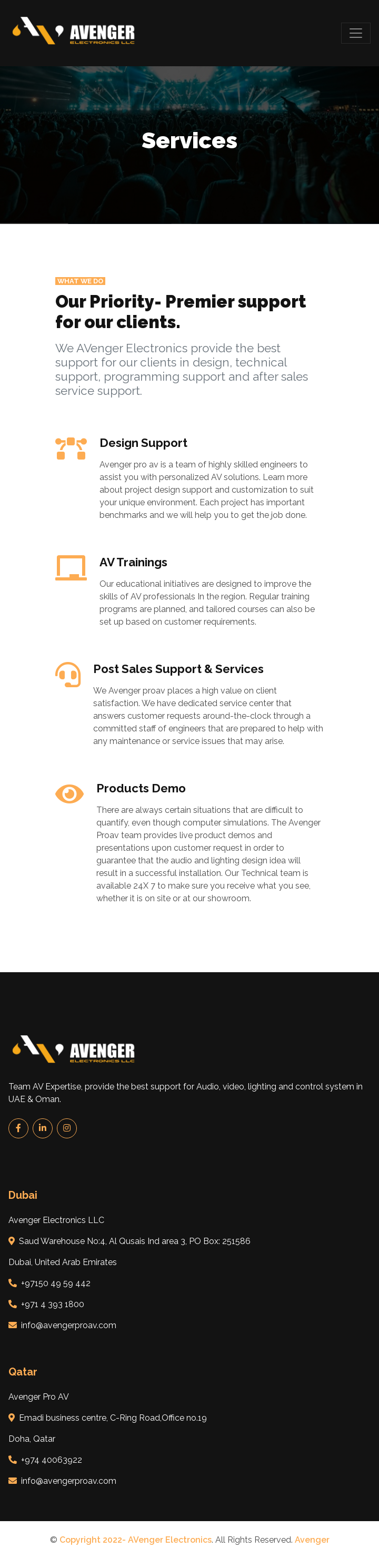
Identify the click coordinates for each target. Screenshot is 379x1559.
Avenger (312, 1540)
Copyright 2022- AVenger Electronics (135, 1540)
